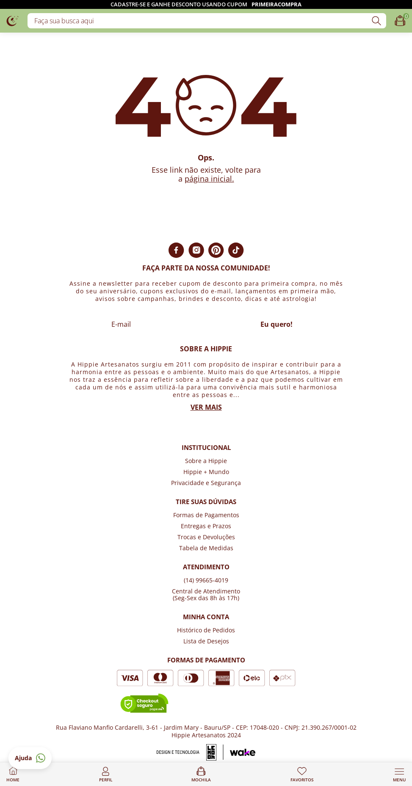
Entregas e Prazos (206, 526)
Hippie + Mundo (206, 472)
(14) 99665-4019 (206, 580)
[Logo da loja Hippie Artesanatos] (12, 20)
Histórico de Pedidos (206, 630)
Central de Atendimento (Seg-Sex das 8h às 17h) (206, 594)
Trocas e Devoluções (206, 537)
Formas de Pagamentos (206, 515)
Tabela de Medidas (206, 548)
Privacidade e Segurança (206, 483)
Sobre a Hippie (206, 461)
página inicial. (209, 179)
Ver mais (206, 407)
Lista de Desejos (206, 641)
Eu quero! (276, 324)
